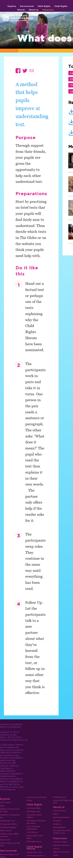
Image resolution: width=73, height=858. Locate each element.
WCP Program (5, 802)
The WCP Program (60, 842)
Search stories (5, 831)
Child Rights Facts (33, 811)
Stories (55, 855)
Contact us (57, 824)
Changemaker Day (7, 821)
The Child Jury (32, 832)
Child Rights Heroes (34, 847)
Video (2, 806)
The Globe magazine (8, 827)
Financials (57, 821)
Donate (29, 800)
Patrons (56, 814)
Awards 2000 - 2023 (34, 852)
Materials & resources (61, 845)
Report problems (59, 827)
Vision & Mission (59, 811)
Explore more (5, 840)
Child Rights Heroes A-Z (35, 856)
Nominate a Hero (59, 797)
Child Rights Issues (33, 842)
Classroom (48, 9)
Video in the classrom (61, 852)
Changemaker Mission (8, 824)
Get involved (27, 6)
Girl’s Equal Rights (33, 808)
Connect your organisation (36, 797)
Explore (12, 6)
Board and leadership (61, 817)
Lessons (56, 849)
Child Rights (44, 6)
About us (34, 9)
